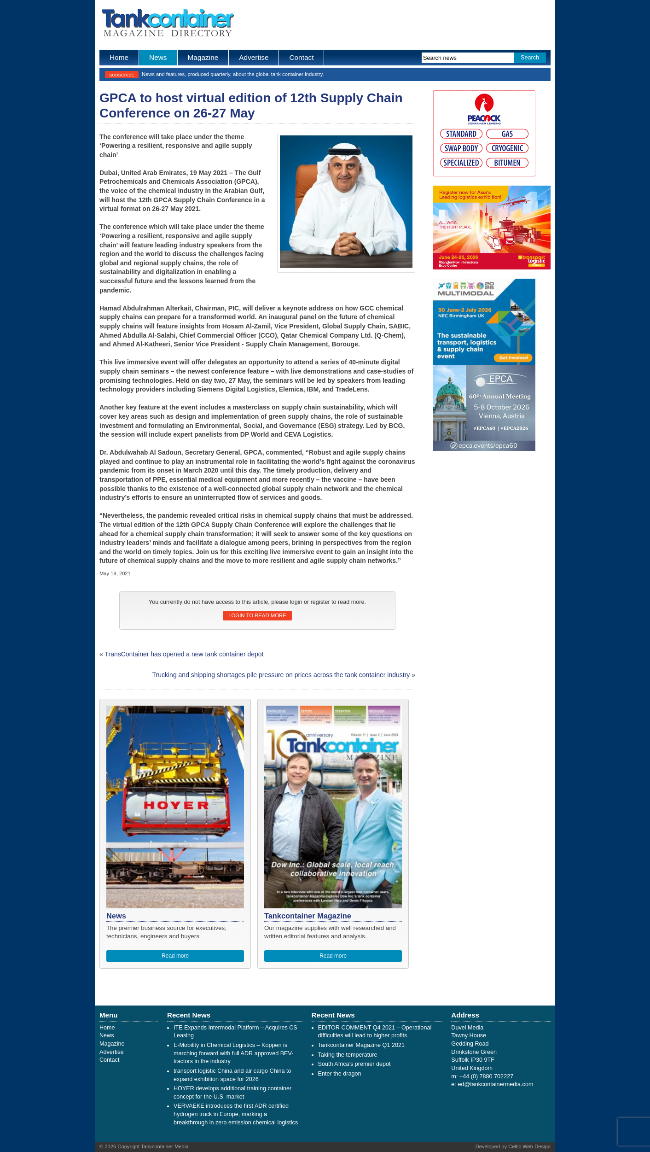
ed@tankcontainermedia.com (495, 1084)
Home (119, 57)
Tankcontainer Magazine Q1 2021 (361, 1045)
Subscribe (121, 74)
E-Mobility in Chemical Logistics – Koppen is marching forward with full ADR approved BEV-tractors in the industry (233, 1053)
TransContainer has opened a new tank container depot (183, 654)
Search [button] (530, 57)
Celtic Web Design (529, 1146)
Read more (175, 956)
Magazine (203, 57)
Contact (301, 57)
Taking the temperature (347, 1055)
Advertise (253, 57)
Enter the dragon (339, 1073)
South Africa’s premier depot (354, 1064)
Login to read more (257, 615)
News (158, 57)
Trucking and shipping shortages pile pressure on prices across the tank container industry (281, 674)
